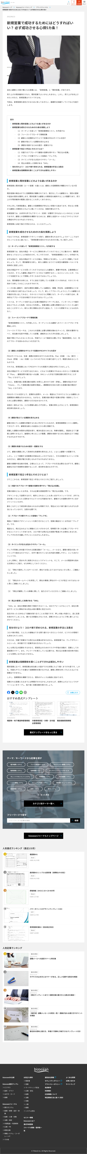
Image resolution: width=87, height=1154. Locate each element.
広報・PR (7, 1127)
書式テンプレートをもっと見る (43, 732)
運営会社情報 (49, 1077)
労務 (26, 1101)
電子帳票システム (16, 764)
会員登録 (79, 3)
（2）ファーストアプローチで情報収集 (32, 134)
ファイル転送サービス (38, 764)
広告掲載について (51, 1094)
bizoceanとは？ (29, 1121)
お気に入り (74, 692)
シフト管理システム (16, 783)
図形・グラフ (9, 1091)
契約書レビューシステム (64, 783)
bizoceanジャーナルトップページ (43, 835)
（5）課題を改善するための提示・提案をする (35, 145)
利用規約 (48, 1091)
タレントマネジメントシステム (20, 777)
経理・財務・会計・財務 (12, 1112)
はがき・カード (9, 1094)
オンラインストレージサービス (59, 771)
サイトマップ (70, 1084)
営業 (26, 1084)
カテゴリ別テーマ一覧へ (43, 803)
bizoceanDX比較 (8, 1077)
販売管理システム (16, 771)
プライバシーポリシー (52, 1084)
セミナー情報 (28, 1117)
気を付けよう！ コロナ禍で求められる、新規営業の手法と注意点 (37, 166)
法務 (26, 1097)
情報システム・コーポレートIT (12, 1134)
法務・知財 (8, 1120)
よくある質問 (70, 1077)
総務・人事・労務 (10, 1117)
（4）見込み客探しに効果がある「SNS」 (33, 163)
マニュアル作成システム (40, 783)
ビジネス (7, 1087)
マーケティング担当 (32, 1087)
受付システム (52, 789)
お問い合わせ (70, 1081)
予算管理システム (44, 777)
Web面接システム (65, 777)
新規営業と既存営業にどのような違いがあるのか (31, 123)
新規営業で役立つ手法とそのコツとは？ (28, 148)
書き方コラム (9, 1107)
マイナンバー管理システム (62, 764)
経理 (26, 1107)
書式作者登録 (28, 1124)
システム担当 (30, 1111)
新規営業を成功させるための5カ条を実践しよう (31, 127)
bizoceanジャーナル (10, 1104)
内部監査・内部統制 (11, 1123)
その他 (6, 1139)
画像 (5, 1097)
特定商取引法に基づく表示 (54, 1097)
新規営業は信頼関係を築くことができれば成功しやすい (34, 170)
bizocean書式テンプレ (10, 1084)
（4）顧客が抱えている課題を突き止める (33, 141)
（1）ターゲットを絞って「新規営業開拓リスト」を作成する (41, 131)
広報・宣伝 (29, 1091)
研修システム (35, 789)
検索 (75, 820)
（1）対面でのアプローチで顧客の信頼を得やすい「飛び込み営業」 (43, 152)
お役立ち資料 (28, 1077)
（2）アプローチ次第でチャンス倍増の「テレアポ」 (37, 156)
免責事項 (48, 1087)
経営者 (27, 1081)
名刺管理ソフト (35, 771)
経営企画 (7, 1130)
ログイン (74, 3)
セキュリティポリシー (52, 1081)
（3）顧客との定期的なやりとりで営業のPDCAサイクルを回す (41, 138)
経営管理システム (16, 789)
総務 (26, 1094)
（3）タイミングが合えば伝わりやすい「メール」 (36, 159)
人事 (26, 1104)
